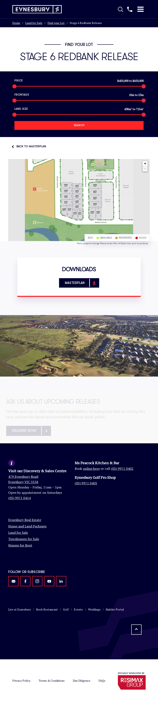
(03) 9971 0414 (19, 498)
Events (78, 609)
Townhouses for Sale (23, 539)
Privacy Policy (21, 681)
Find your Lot (56, 23)
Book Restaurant (47, 609)
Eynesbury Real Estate (24, 520)
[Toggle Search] (120, 9)
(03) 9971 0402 (122, 468)
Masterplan (82, 283)
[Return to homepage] (37, 9)
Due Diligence (81, 681)
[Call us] (129, 9)
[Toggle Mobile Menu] (140, 9)
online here (91, 468)
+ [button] (145, 163)
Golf (66, 609)
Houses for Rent (20, 545)
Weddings (94, 609)
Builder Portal (115, 609)
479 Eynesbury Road (23, 476)
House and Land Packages (27, 526)
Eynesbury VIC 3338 (23, 482)
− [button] (145, 169)
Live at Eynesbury (19, 609)
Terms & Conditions (52, 681)
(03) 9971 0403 (86, 483)
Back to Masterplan (31, 146)
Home (16, 23)
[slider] (14, 86)
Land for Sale (33, 23)
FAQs (102, 681)
